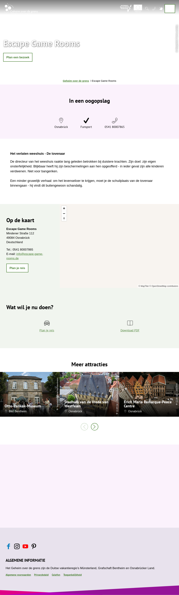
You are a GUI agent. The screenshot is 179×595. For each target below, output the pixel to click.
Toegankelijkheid (72, 574)
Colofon (56, 574)
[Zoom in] (64, 208)
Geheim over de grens (76, 80)
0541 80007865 (115, 127)
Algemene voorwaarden (18, 574)
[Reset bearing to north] (64, 218)
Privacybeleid (41, 574)
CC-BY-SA (117, 407)
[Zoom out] (64, 213)
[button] (17, 57)
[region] (119, 246)
